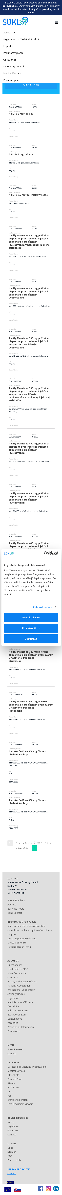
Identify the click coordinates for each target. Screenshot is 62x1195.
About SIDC (9, 32)
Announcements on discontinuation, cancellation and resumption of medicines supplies (29, 930)
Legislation (13, 998)
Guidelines (12, 1130)
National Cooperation (19, 985)
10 (38, 842)
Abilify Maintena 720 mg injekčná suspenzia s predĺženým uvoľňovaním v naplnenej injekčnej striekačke (31, 656)
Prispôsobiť (31, 628)
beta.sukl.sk (9, 5)
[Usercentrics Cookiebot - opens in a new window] (44, 553)
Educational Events (17, 1014)
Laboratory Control (13, 66)
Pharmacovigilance (13, 52)
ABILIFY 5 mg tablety (21, 113)
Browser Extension (17, 1099)
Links (10, 1091)
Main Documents (16, 973)
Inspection (8, 46)
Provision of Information (20, 1027)
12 (46, 842)
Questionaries (14, 964)
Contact (11, 1053)
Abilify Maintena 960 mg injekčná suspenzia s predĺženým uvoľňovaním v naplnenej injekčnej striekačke (31, 706)
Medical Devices (12, 73)
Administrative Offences (20, 1002)
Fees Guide (13, 1006)
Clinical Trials (31, 84)
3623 (25, 847)
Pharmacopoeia (11, 80)
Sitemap (11, 1083)
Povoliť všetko (31, 617)
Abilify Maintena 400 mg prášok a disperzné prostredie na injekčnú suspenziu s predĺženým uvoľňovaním (29, 448)
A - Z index (13, 1087)
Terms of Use (14, 1160)
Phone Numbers (16, 900)
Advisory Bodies (16, 993)
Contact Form (14, 1079)
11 (42, 842)
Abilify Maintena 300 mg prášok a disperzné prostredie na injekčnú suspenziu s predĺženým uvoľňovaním (29, 293)
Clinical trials (9, 59)
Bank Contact (14, 912)
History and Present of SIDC (22, 981)
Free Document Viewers (20, 1103)
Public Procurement (17, 1010)
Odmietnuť (31, 638)
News (10, 1122)
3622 (18, 847)
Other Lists (13, 1075)
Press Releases (15, 1049)
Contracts (12, 977)
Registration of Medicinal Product (21, 39)
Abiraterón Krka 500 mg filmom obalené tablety (28, 753)
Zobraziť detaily (42, 607)
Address (11, 904)
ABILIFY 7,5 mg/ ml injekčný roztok (29, 194)
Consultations (14, 1018)
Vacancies (12, 1022)
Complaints (13, 1031)
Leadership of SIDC (17, 969)
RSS (9, 1095)
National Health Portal (19, 946)
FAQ (9, 1156)
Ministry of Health (16, 942)
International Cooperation (21, 989)
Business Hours (15, 908)
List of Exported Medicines (21, 938)
